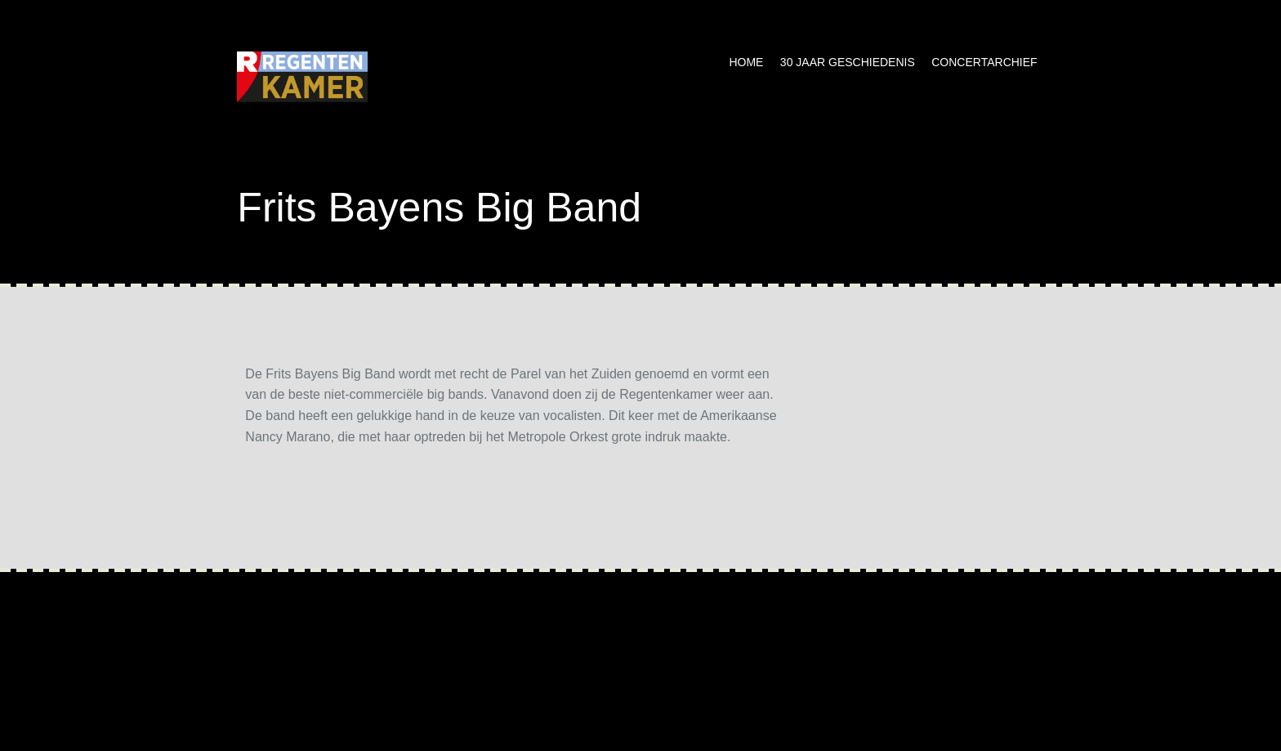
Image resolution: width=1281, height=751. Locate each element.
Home (746, 62)
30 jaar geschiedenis (847, 62)
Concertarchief (984, 62)
